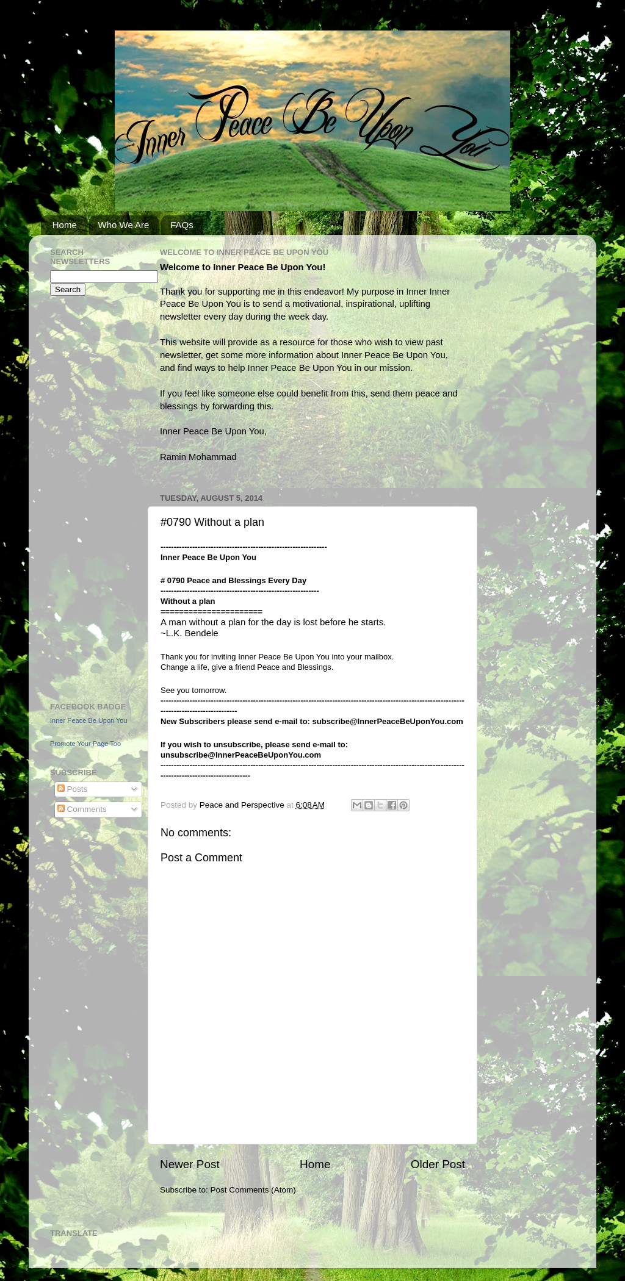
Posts (72, 789)
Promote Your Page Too (85, 743)
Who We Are (124, 225)
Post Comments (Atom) (253, 1189)
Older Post (438, 1164)
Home (64, 225)
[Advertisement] (86, 497)
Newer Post (190, 1164)
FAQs (181, 225)
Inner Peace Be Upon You (89, 720)
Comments (82, 809)
